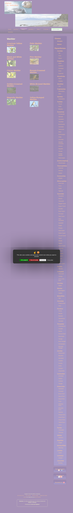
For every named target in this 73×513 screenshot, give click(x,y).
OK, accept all (24, 260)
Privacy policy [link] (50, 260)
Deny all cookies (34, 260)
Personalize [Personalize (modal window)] (42, 260)
